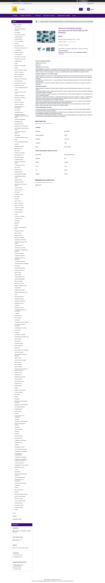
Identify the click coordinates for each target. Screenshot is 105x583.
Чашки (16, 214)
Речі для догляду (19, 435)
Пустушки (17, 431)
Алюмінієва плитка (19, 159)
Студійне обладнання (20, 255)
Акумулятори (18, 26)
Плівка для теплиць (19, 307)
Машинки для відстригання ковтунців (21, 402)
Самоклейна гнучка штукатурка (19, 480)
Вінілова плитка (18, 148)
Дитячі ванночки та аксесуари (21, 350)
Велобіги (17, 491)
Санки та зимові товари (20, 500)
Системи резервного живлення (22, 263)
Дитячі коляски (18, 357)
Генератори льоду (19, 343)
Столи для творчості (19, 462)
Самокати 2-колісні (19, 505)
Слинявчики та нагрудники (21, 451)
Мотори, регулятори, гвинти (21, 47)
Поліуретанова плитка (20, 165)
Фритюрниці (17, 471)
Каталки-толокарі (19, 498)
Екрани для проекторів (20, 376)
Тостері (16, 469)
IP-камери (17, 313)
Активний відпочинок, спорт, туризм (21, 242)
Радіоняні (17, 433)
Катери (16, 67)
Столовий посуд (18, 218)
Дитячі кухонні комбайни (20, 360)
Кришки (16, 225)
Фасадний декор (18, 121)
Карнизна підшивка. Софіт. (21, 285)
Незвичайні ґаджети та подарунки (20, 258)
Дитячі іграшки (18, 274)
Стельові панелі (18, 187)
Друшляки (17, 222)
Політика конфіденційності (68, 581)
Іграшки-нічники (18, 315)
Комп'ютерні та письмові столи (20, 92)
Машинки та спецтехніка (20, 65)
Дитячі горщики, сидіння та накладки (21, 355)
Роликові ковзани (19, 502)
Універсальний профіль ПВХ (21, 292)
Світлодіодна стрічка (19, 446)
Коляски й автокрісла (19, 270)
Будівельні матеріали (19, 95)
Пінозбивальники (18, 409)
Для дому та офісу (19, 45)
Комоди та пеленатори (20, 390)
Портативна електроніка (20, 239)
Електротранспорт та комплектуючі (19, 107)
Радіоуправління (18, 39)
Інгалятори (17, 320)
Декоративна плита (19, 155)
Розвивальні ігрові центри (20, 440)
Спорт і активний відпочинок (21, 87)
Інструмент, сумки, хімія (20, 59)
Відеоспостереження (19, 237)
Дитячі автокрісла (19, 345)
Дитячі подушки (18, 364)
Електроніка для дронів (20, 56)
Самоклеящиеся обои (20, 276)
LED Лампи (17, 196)
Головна (15, 15)
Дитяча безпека (18, 372)
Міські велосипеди (19, 489)
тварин (51, 71)
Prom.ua (59, 579)
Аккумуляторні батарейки (20, 174)
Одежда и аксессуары (20, 301)
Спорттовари (18, 99)
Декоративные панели (20, 268)
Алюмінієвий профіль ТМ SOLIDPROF (20, 310)
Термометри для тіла (19, 467)
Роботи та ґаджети (19, 72)
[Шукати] (81, 9)
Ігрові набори (18, 317)
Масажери (17, 398)
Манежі (16, 396)
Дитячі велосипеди (19, 352)
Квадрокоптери (18, 61)
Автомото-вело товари (20, 247)
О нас (74, 15)
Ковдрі (16, 387)
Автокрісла (17, 485)
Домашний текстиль (19, 303)
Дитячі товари (18, 201)
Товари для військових (20, 261)
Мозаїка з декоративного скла (20, 228)
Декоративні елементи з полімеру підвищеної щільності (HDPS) (22, 116)
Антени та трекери (19, 41)
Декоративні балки (19, 123)
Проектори (17, 427)
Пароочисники (18, 411)
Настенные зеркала (19, 296)
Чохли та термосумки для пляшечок (20, 474)
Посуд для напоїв (19, 212)
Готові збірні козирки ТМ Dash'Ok (20, 132)
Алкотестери (17, 330)
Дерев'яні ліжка (18, 179)
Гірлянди (17, 198)
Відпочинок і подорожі (20, 97)
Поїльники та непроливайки (21, 421)
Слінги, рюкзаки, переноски (21, 449)
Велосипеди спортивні (20, 34)
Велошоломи (18, 341)
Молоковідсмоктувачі (20, 406)
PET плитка (17, 167)
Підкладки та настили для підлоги (21, 185)
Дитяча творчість (19, 76)
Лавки (16, 294)
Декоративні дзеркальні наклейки (20, 29)
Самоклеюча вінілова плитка (21, 137)
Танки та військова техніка (21, 70)
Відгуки (14, 516)
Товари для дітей (19, 245)
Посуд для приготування (20, 483)
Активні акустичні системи (20, 327)
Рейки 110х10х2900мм (19, 279)
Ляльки (16, 89)
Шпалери (17, 144)
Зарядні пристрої (19, 36)
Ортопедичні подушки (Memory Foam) (22, 129)
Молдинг (17, 43)
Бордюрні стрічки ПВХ (20, 290)
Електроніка (17, 220)
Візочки (16, 487)
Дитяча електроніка (19, 74)
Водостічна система (19, 283)
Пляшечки (17, 419)
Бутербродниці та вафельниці (22, 336)
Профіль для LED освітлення (21, 126)
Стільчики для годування (20, 457)
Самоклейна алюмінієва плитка (20, 177)
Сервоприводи (18, 50)
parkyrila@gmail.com (18, 564)
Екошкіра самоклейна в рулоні (20, 162)
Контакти (38, 15)
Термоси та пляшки (19, 207)
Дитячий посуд (18, 374)
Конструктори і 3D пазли (20, 83)
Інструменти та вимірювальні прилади (21, 250)
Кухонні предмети (19, 209)
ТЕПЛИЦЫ (17, 305)
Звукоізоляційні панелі (20, 477)
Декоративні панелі (19, 182)
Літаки (16, 63)
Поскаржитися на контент (56, 581)
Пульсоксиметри (18, 429)
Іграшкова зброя (18, 81)
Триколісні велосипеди (20, 496)
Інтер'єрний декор (19, 112)
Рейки (16, 139)
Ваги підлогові (18, 339)
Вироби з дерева (18, 281)
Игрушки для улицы (19, 298)
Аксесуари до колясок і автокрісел (20, 325)
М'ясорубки (17, 394)
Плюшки (16, 413)
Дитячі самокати (18, 366)
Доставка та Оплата (49, 15)
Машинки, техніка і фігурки (21, 78)
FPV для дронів (18, 54)
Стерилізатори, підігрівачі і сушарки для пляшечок (21, 460)
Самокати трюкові (19, 507)
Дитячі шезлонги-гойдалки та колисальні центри (21, 369)
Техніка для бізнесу (19, 253)
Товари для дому (44, 21)
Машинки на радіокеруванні (21, 404)
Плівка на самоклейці (19, 152)
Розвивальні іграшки (19, 85)
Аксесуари (17, 265)
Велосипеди (17, 32)
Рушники (17, 444)
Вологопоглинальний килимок (56, 21)
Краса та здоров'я (19, 203)
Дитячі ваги (17, 347)
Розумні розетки (18, 442)
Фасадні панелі (18, 169)
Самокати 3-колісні (19, 194)
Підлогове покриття (19, 102)
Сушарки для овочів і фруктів (21, 465)
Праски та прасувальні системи (20, 424)
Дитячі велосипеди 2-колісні (21, 494)
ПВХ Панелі (17, 192)
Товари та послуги (25, 15)
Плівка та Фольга (19, 189)
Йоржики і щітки (18, 383)
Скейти (16, 509)
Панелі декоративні (19, 146)
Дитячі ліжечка (18, 362)
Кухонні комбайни (19, 392)
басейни (76, 70)
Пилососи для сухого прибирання (19, 416)
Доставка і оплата (17, 519)
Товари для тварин (19, 230)
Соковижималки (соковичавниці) (18, 454)
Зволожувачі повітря (19, 381)
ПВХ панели (17, 150)
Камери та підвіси (19, 52)
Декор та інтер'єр (19, 205)
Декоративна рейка (19, 157)
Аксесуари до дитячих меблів (21, 322)
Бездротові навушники (20, 119)
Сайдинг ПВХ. (18, 287)
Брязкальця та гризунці (20, 334)
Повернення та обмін (63, 15)
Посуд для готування (19, 216)
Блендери (17, 332)
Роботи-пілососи (18, 438)
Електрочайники (18, 379)
